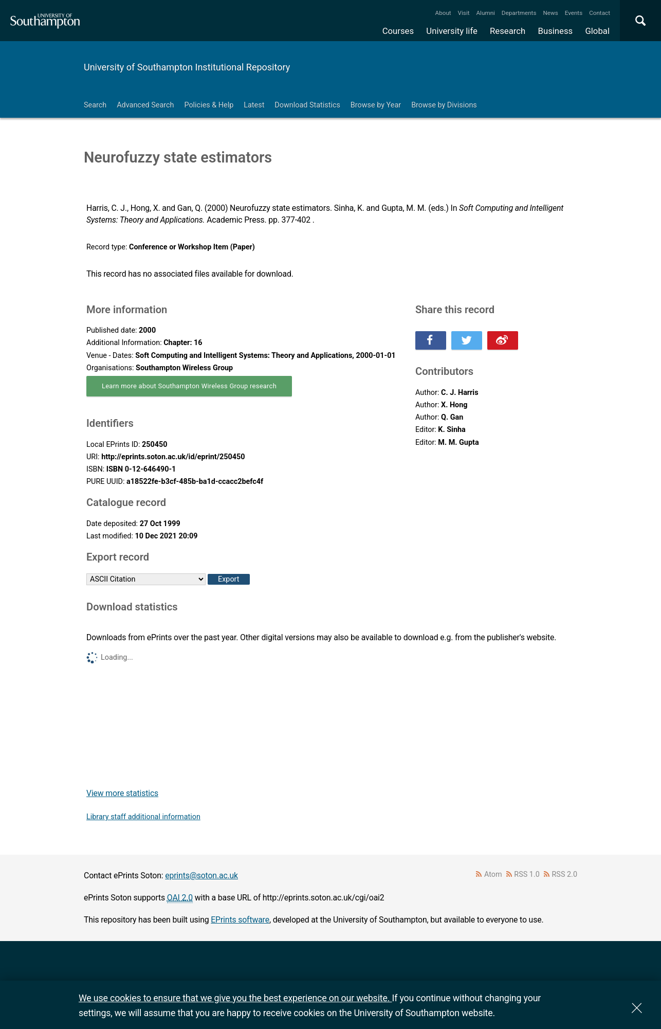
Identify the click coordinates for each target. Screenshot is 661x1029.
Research (507, 31)
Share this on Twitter (466, 340)
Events (574, 12)
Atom (493, 874)
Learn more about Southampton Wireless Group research (189, 386)
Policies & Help (208, 105)
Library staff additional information (143, 817)
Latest (254, 105)
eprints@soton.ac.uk (201, 875)
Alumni (485, 12)
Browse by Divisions (444, 105)
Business (555, 31)
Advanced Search (145, 105)
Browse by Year (376, 105)
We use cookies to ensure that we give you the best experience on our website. (235, 997)
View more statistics (122, 793)
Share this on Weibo (502, 340)
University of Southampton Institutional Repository (187, 67)
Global (597, 31)
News (550, 12)
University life (452, 31)
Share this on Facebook (430, 340)
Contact (599, 12)
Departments (519, 12)
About (443, 12)
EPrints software (240, 920)
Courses (398, 31)
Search (95, 105)
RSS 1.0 (527, 874)
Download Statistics (307, 105)
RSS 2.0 (565, 874)
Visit (464, 12)
